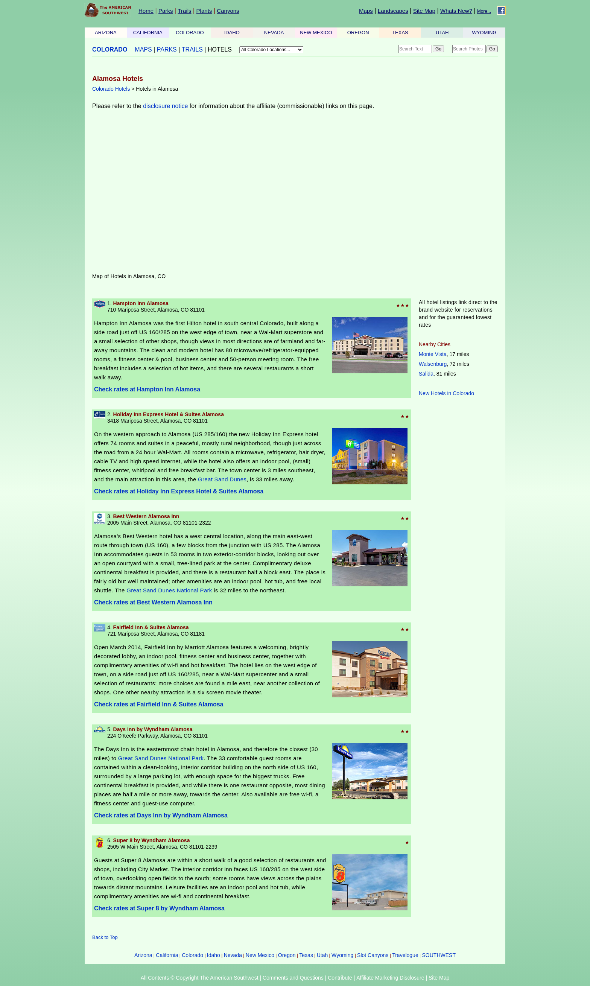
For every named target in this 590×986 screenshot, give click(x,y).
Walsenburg (433, 364)
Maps (366, 11)
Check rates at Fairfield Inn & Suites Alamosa (159, 704)
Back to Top (105, 937)
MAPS (143, 49)
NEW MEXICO (316, 32)
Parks (165, 11)
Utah (322, 955)
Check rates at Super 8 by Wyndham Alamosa (159, 908)
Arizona (143, 955)
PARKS (167, 49)
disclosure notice (165, 106)
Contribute (340, 978)
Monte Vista (433, 354)
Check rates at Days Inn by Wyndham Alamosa (161, 815)
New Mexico (260, 955)
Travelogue (405, 955)
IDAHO (232, 32)
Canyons (228, 11)
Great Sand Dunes (222, 479)
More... (484, 11)
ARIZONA (106, 32)
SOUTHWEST (439, 955)
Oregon (287, 955)
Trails (184, 11)
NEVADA (274, 32)
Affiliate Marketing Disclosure (390, 978)
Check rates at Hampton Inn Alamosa (147, 389)
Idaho (213, 955)
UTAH (442, 32)
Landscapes (393, 11)
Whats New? (456, 11)
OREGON (358, 32)
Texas (306, 955)
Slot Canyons (372, 955)
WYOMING (484, 32)
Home (146, 11)
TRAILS (192, 49)
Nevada (233, 955)
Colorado (192, 955)
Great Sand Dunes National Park (169, 590)
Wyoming (342, 955)
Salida (426, 374)
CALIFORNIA (148, 32)
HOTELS (220, 49)
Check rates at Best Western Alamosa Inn (153, 602)
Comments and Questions (293, 978)
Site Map (424, 11)
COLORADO (190, 32)
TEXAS (400, 32)
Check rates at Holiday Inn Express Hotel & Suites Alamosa (178, 491)
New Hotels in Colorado (446, 393)
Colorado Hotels (111, 89)
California (167, 955)
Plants (204, 11)
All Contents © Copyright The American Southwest (200, 978)
